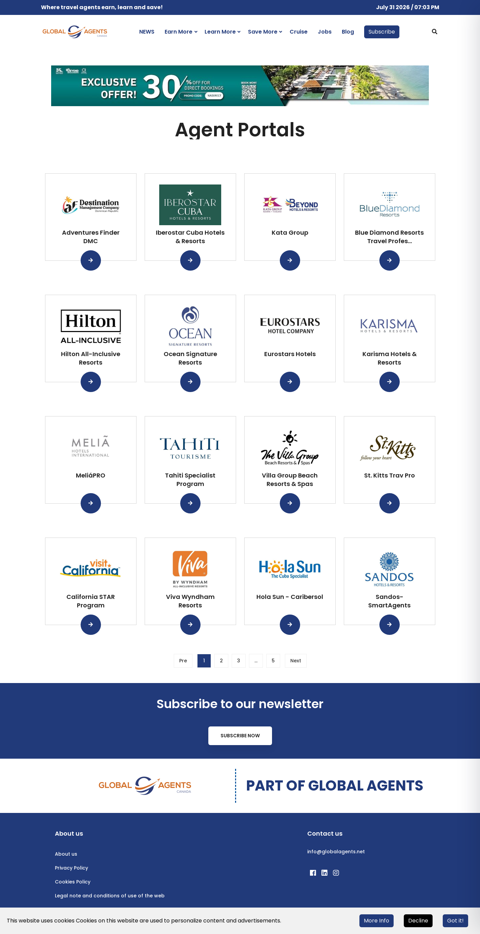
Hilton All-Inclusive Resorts (90, 358)
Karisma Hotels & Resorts (389, 358)
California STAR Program (90, 600)
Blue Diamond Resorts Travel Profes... (389, 236)
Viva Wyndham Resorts (190, 600)
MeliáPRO (90, 475)
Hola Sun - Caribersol (289, 596)
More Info (376, 921)
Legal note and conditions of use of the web (110, 895)
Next (295, 660)
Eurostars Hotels (290, 354)
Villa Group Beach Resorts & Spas (290, 479)
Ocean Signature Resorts (190, 358)
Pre (183, 660)
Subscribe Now (240, 735)
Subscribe (382, 32)
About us (66, 854)
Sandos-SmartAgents (389, 600)
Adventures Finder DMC (91, 236)
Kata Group (290, 232)
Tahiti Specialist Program (190, 479)
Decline (418, 921)
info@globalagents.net (336, 852)
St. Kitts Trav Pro (389, 475)
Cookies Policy (72, 881)
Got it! (455, 921)
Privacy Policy (71, 867)
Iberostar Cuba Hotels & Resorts (190, 236)
